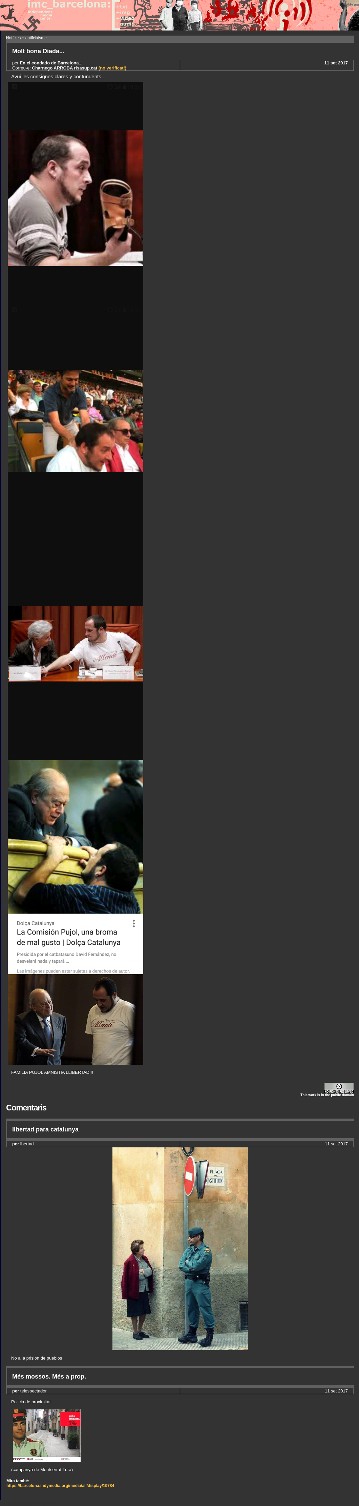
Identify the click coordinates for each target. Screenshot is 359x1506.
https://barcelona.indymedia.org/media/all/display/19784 (60, 1485)
